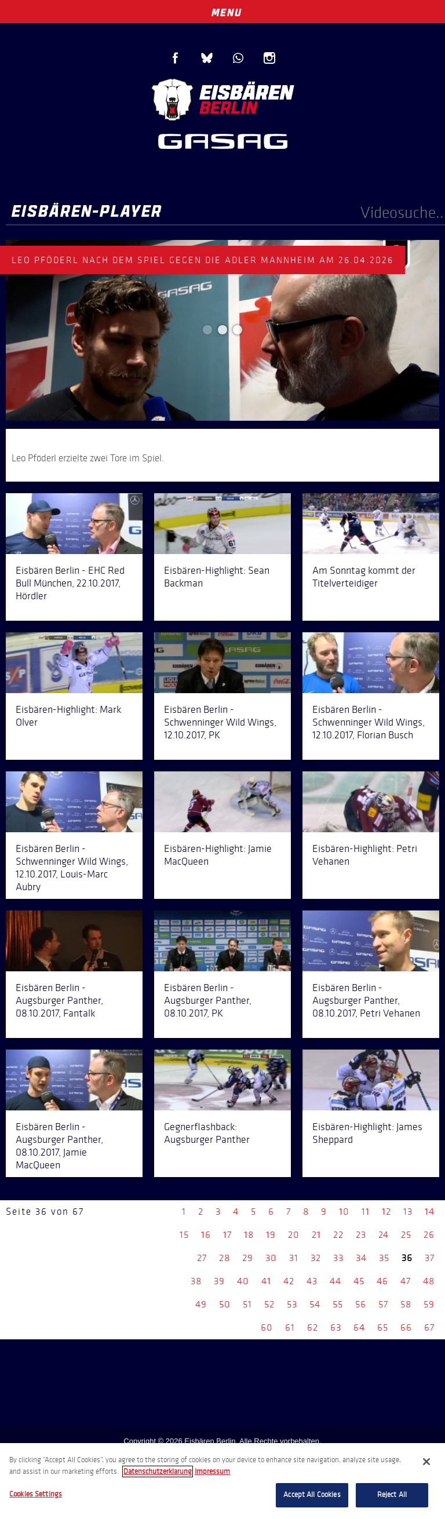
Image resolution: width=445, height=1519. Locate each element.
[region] (222, 1481)
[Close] (426, 1461)
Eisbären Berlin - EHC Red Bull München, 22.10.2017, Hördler (70, 583)
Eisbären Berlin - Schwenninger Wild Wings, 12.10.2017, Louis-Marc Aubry (72, 867)
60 (267, 1327)
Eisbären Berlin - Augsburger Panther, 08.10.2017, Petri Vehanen (366, 1000)
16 (206, 1235)
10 (344, 1211)
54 (314, 1304)
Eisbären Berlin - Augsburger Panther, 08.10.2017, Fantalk (59, 1000)
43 (312, 1281)
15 (184, 1235)
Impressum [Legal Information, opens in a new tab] (212, 1471)
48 (429, 1281)
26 (429, 1235)
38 (196, 1281)
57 (383, 1304)
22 (338, 1235)
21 (316, 1235)
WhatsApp (238, 58)
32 (316, 1258)
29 (247, 1258)
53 (292, 1304)
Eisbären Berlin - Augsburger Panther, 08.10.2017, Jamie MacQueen (59, 1145)
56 (360, 1304)
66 (406, 1327)
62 (312, 1327)
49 (201, 1304)
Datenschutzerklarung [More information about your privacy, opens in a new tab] (157, 1471)
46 (382, 1281)
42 (288, 1281)
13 (408, 1211)
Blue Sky (207, 58)
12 (386, 1211)
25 (406, 1235)
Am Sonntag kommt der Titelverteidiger (363, 576)
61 (290, 1327)
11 (366, 1211)
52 (269, 1304)
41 (266, 1281)
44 (335, 1281)
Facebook (175, 58)
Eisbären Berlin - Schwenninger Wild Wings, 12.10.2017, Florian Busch (368, 722)
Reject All (392, 1494)
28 (224, 1258)
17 (227, 1235)
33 (338, 1258)
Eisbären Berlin (222, 98)
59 (429, 1304)
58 (405, 1304)
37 (430, 1258)
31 (293, 1258)
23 (361, 1235)
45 (358, 1281)
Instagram (269, 58)
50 (225, 1304)
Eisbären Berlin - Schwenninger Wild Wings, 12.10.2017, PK (220, 722)
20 (294, 1235)
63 (335, 1327)
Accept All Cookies (311, 1494)
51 (247, 1304)
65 (382, 1327)
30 (271, 1258)
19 (271, 1235)
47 (405, 1281)
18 (249, 1235)
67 (429, 1327)
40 (243, 1281)
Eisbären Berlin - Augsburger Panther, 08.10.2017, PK (207, 1000)
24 (383, 1235)
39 (219, 1281)
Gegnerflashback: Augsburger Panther (207, 1133)
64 (359, 1327)
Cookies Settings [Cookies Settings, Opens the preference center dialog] (35, 1494)
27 (202, 1258)
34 (361, 1258)
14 (430, 1211)
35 (384, 1258)
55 (338, 1304)
